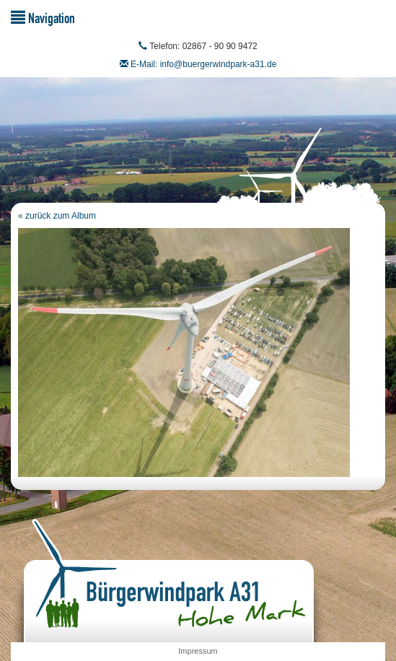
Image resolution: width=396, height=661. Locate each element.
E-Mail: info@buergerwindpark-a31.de (203, 64)
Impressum (197, 651)
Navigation (43, 17)
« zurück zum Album (57, 216)
